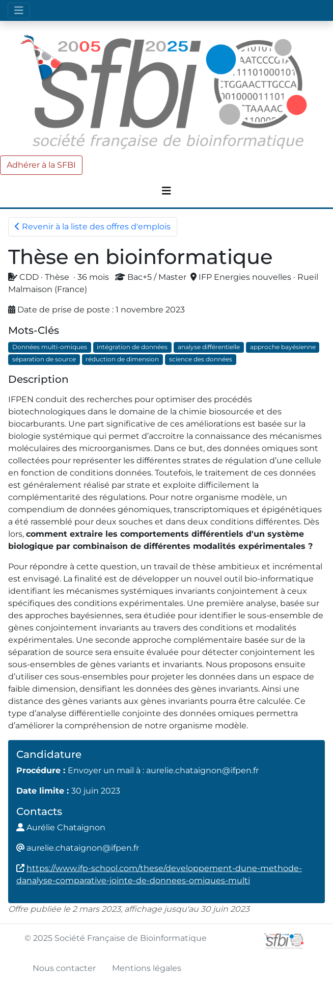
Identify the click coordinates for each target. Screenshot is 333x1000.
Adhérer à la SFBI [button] (41, 165)
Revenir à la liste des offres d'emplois (93, 226)
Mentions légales (146, 968)
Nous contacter (64, 968)
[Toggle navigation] (19, 10)
